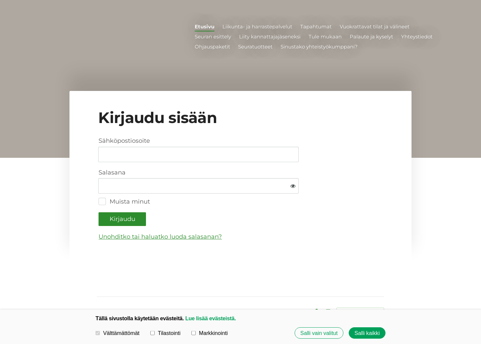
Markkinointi (209, 333)
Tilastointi (165, 333)
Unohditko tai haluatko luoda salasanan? (232, 214)
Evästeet (296, 290)
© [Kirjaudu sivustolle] (99, 290)
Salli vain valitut (319, 333)
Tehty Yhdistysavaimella (360, 290)
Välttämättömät (118, 333)
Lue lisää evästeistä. (210, 318)
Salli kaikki (367, 333)
